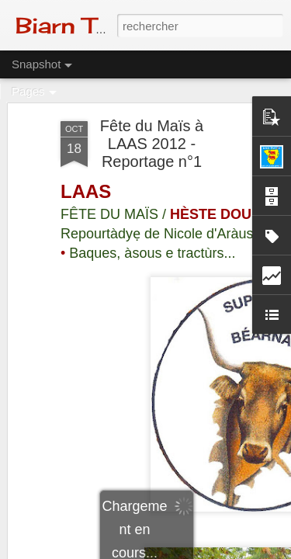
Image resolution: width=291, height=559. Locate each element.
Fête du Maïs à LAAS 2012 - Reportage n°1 (151, 142)
